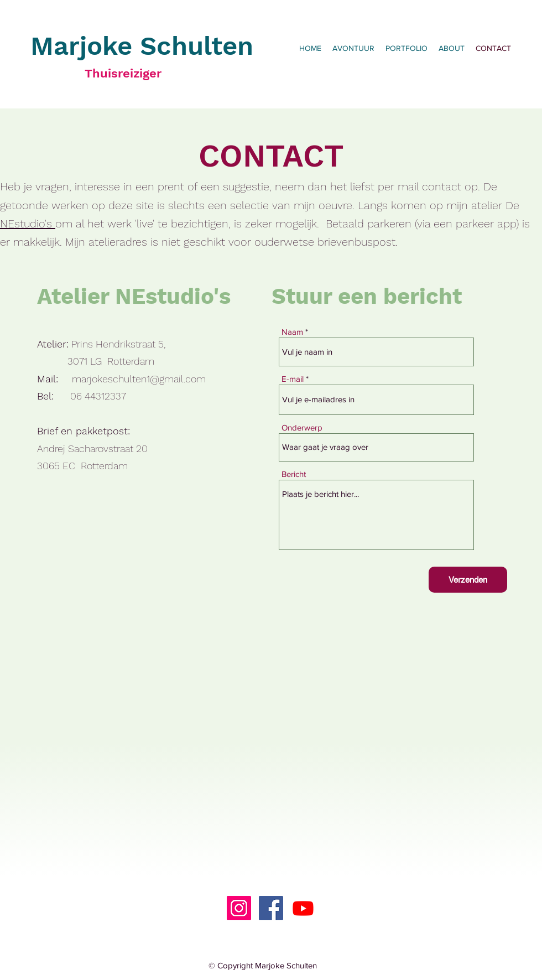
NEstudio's (27, 223)
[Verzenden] (468, 580)
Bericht (294, 474)
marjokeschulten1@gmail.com (139, 379)
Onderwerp (302, 427)
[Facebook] (271, 908)
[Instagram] (239, 908)
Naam (292, 332)
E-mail (293, 379)
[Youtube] (303, 908)
